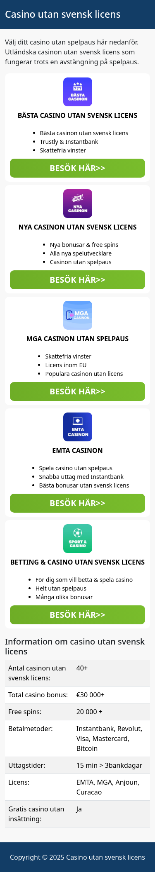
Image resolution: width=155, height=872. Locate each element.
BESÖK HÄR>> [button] (77, 167)
